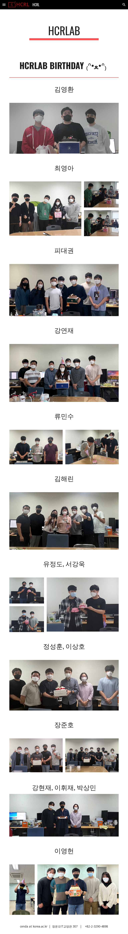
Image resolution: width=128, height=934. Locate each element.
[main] (64, 32)
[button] (4, 4)
